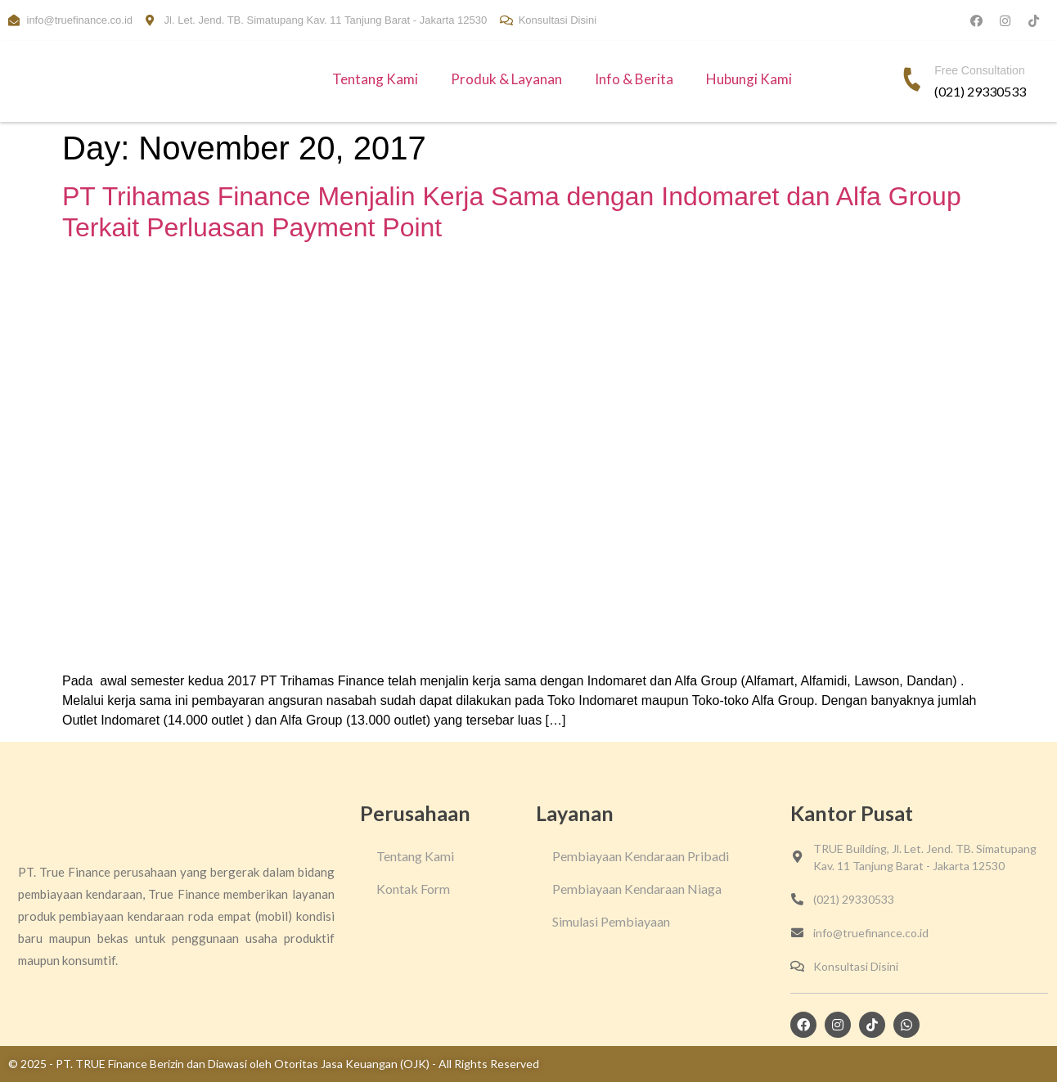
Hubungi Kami (749, 79)
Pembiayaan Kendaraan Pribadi (640, 856)
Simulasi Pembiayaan (611, 921)
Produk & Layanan (506, 79)
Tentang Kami (375, 79)
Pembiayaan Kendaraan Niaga (637, 888)
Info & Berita (634, 79)
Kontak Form (413, 888)
